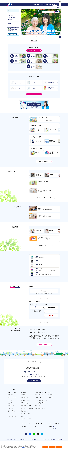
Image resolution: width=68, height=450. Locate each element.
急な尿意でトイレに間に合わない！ (27, 413)
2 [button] (37, 36)
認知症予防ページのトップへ (44, 245)
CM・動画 (36, 426)
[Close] (67, 447)
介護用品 (9, 403)
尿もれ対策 (42, 4)
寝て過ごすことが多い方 (12, 416)
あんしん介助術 (37, 405)
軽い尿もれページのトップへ (44, 161)
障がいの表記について (51, 439)
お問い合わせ (15, 439)
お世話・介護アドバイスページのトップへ (44, 197)
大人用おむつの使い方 (38, 397)
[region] (34, 447)
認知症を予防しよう (52, 397)
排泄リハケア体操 (24, 426)
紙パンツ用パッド (11, 400)
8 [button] (45, 36)
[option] (41, 22)
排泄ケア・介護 (48, 4)
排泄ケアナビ (51, 426)
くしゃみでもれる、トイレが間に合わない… (27, 409)
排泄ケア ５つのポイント (39, 395)
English (58, 7)
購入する (54, 4)
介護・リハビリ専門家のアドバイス (41, 400)
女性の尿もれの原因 (24, 397)
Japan (61, 439)
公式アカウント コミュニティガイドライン (40, 439)
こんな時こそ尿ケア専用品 (25, 400)
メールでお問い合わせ (34, 380)
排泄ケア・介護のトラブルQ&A (40, 402)
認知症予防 (10, 19)
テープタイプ (10, 402)
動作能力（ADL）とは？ (34, 50)
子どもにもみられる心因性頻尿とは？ (26, 419)
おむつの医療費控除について (39, 403)
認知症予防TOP (51, 394)
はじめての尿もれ (24, 402)
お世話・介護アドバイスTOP (40, 394)
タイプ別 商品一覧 (11, 405)
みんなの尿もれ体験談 (25, 395)
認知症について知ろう (52, 395)
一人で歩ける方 (10, 410)
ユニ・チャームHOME (9, 439)
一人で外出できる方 (11, 408)
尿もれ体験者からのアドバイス (26, 405)
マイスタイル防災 (51, 428)
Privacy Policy (24, 447)
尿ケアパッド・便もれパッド (12, 397)
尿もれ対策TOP (23, 394)
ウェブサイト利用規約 (22, 439)
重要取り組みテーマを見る (44, 344)
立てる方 (9, 413)
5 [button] (41, 36)
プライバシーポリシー (30, 439)
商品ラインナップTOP (11, 394)
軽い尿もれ (10, 12)
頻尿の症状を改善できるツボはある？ (26, 416)
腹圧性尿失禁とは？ (24, 411)
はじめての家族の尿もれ (25, 403)
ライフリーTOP (11, 389)
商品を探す (10, 23)
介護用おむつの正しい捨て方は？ (40, 408)
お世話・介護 (10, 15)
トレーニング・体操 (11, 17)
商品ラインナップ (36, 4)
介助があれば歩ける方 (11, 411)
